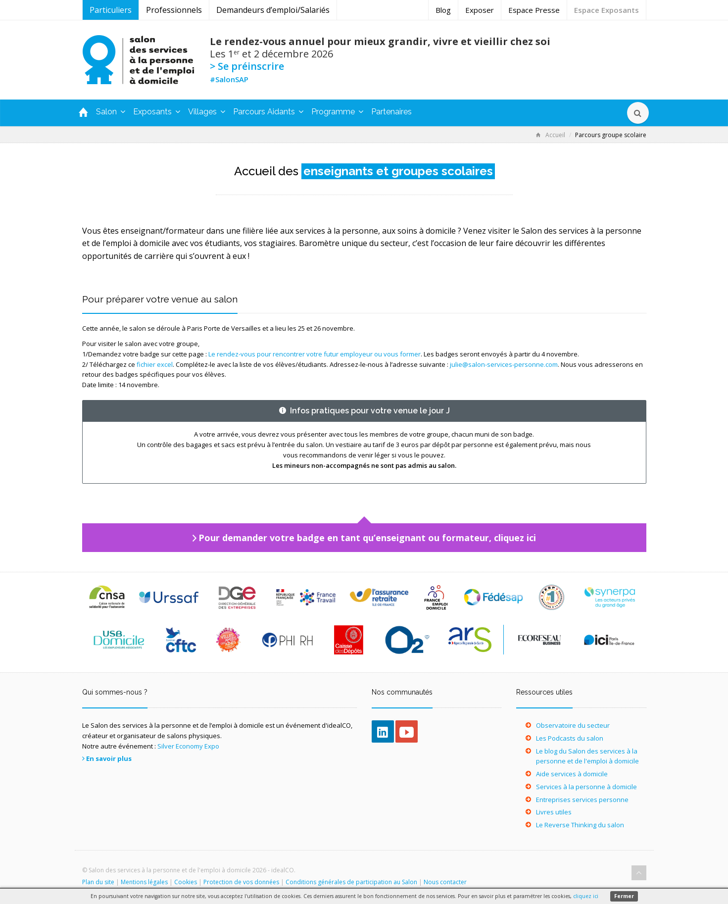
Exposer (479, 10)
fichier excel (155, 364)
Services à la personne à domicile (586, 786)
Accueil (550, 135)
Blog (443, 10)
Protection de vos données (241, 882)
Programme (337, 111)
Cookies (185, 882)
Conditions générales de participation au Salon (351, 882)
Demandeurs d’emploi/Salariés (273, 9)
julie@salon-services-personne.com (504, 364)
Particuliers (111, 9)
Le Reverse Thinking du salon (580, 824)
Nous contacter (445, 882)
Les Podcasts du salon (569, 738)
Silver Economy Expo (188, 746)
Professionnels (174, 9)
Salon (110, 111)
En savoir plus (109, 758)
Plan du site (98, 882)
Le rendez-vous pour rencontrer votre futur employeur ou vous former (314, 354)
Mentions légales (144, 882)
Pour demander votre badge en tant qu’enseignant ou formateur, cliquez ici (367, 538)
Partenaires (391, 111)
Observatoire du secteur (573, 725)
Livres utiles (554, 811)
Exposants (156, 111)
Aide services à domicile (572, 773)
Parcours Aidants (268, 111)
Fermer (624, 896)
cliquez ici (585, 896)
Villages (206, 111)
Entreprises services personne (582, 799)
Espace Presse (534, 10)
